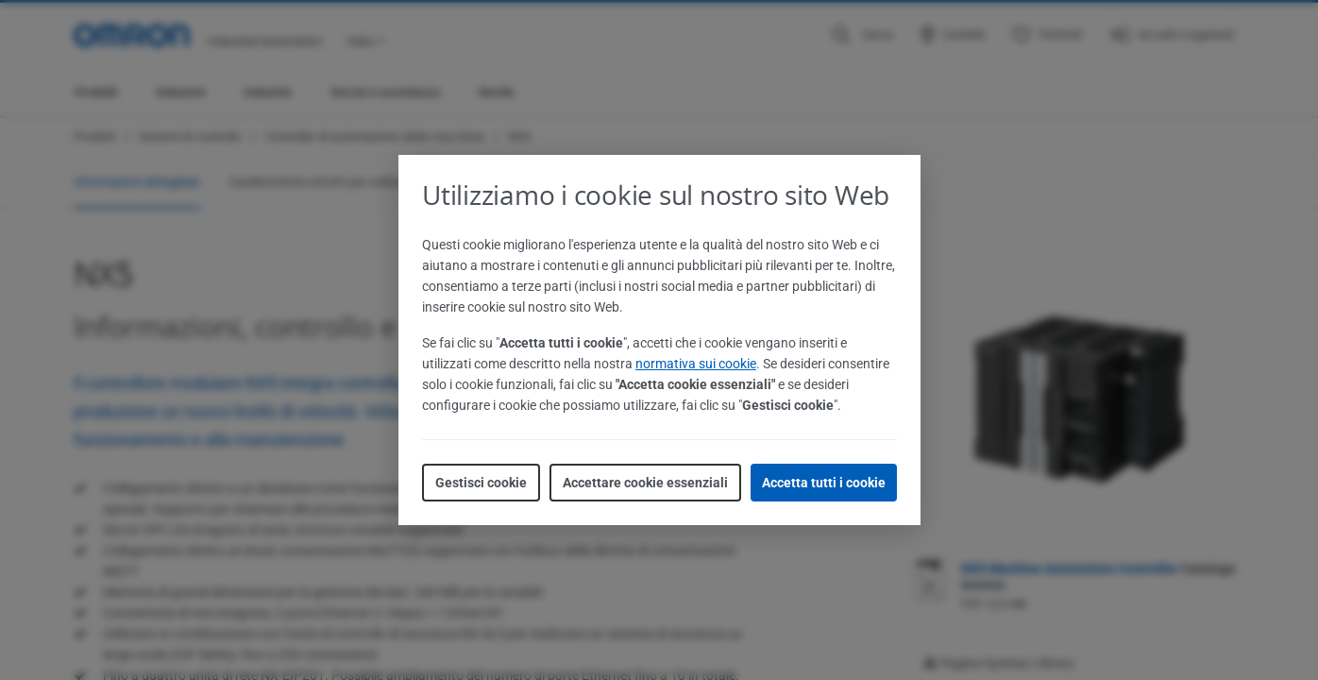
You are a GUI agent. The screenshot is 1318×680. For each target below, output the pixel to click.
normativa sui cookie (695, 363)
